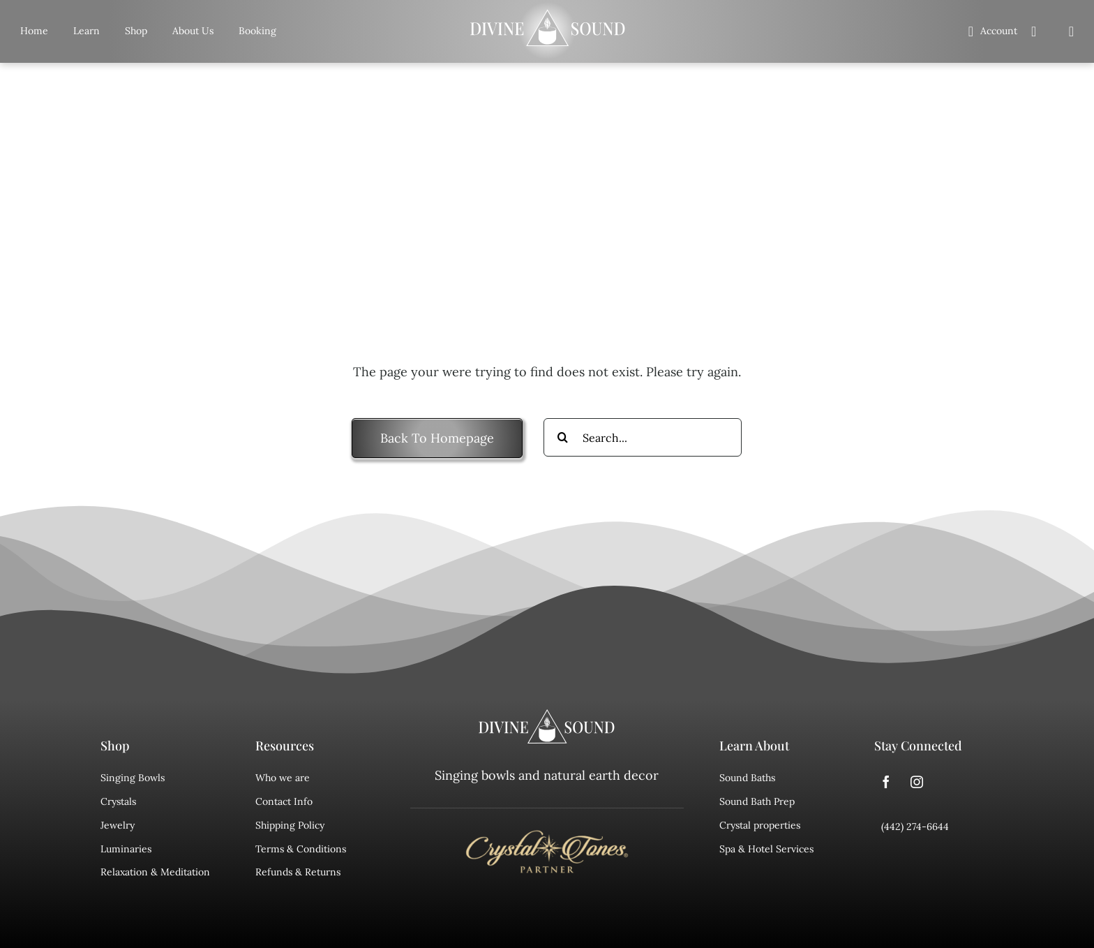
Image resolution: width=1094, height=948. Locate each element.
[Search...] (643, 437)
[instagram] (917, 782)
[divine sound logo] (547, 715)
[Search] (1072, 31)
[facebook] (886, 782)
